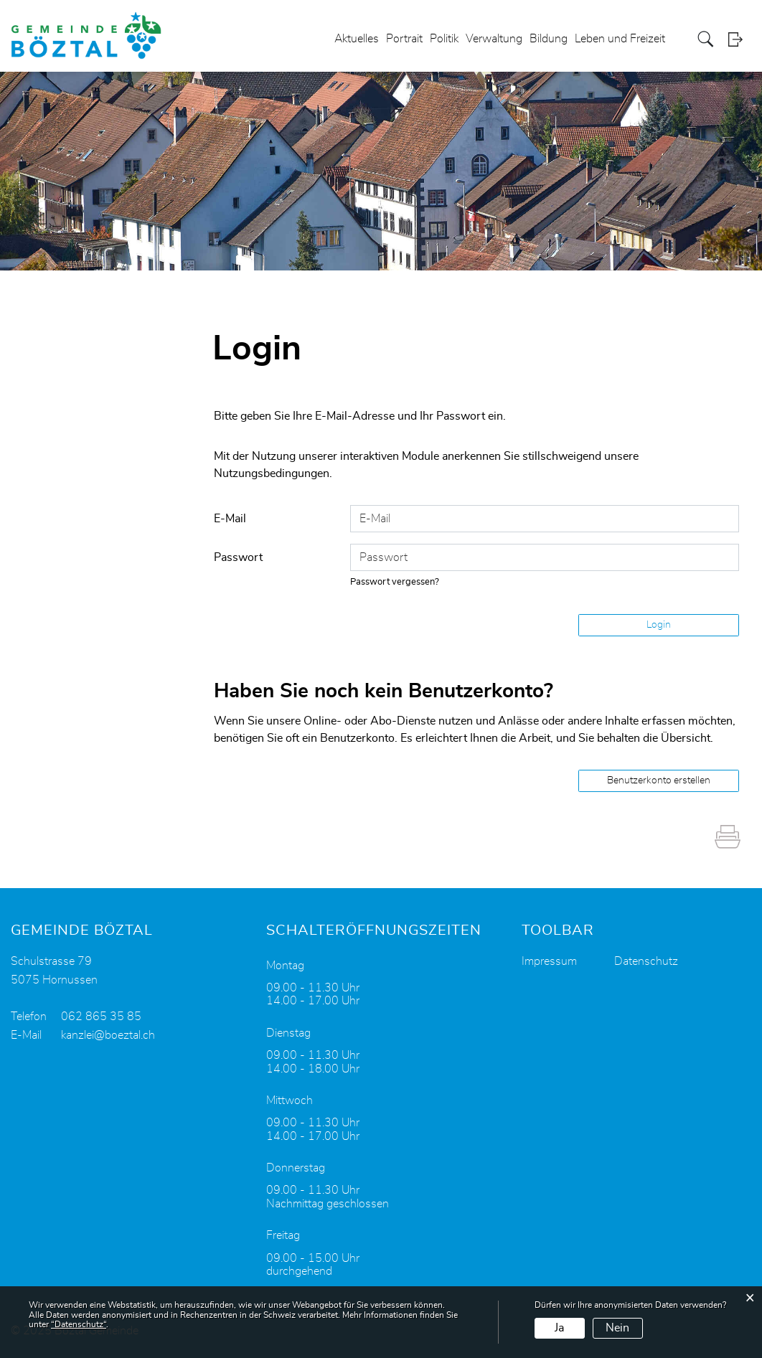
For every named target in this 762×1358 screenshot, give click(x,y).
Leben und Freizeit (620, 38)
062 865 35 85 (101, 1016)
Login (739, 39)
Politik (444, 38)
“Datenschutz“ (78, 1324)
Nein (617, 1328)
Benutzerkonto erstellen (658, 780)
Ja (559, 1328)
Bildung (549, 38)
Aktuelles (356, 38)
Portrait (404, 38)
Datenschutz (646, 961)
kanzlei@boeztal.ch (108, 1035)
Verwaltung (494, 38)
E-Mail (230, 518)
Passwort (238, 557)
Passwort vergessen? (394, 582)
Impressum (549, 961)
